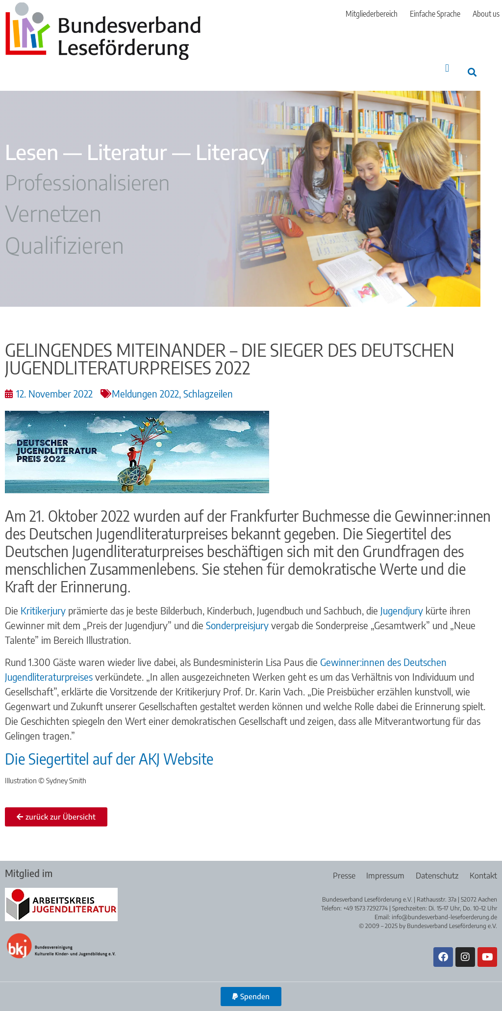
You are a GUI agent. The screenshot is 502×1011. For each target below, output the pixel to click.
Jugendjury (401, 610)
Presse (340, 875)
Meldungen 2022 (145, 393)
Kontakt (483, 875)
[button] (447, 68)
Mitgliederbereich (372, 14)
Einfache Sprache (435, 14)
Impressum (383, 875)
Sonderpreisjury (237, 625)
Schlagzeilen (208, 393)
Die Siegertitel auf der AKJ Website (109, 758)
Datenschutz (436, 875)
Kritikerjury (43, 610)
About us (486, 14)
